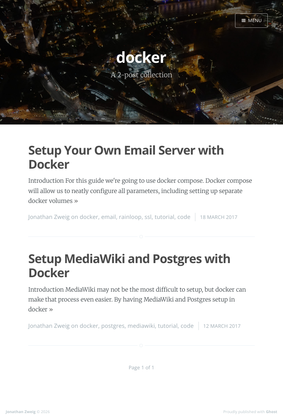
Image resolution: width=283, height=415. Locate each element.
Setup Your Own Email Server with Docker (126, 157)
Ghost (271, 411)
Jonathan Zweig (49, 217)
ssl (148, 217)
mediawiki (141, 326)
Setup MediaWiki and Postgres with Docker (129, 266)
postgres (113, 326)
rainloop (130, 217)
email (108, 217)
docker (89, 217)
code (183, 217)
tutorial (164, 217)
